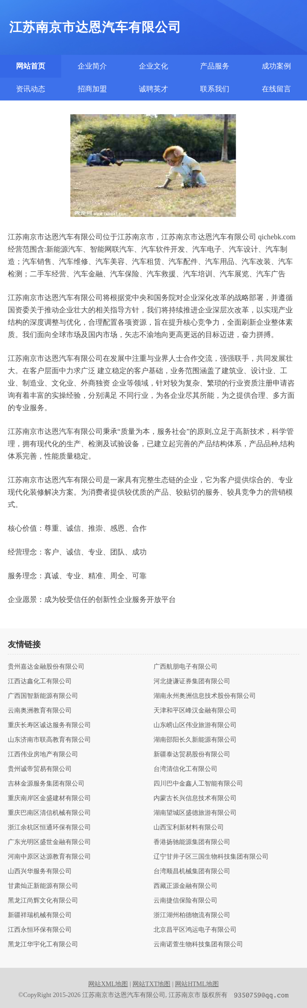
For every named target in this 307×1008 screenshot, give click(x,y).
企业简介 (92, 66)
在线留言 (276, 89)
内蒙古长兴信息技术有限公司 (195, 798)
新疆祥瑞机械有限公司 (40, 915)
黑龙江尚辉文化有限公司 (43, 900)
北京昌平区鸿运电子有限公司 (195, 930)
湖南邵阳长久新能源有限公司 (195, 740)
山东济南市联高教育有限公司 (49, 740)
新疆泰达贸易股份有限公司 (192, 754)
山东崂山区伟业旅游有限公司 (195, 725)
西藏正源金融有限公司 (185, 886)
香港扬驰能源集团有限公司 (192, 842)
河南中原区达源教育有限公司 (49, 857)
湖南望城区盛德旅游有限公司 (195, 813)
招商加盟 (92, 89)
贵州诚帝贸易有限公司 (40, 769)
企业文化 (153, 66)
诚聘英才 (153, 89)
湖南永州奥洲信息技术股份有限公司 (205, 696)
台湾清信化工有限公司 (185, 769)
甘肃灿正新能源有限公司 (43, 886)
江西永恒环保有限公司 (40, 930)
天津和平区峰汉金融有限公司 (195, 710)
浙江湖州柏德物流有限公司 (192, 915)
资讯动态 (30, 89)
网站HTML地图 (197, 984)
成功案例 (276, 66)
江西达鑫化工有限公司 (40, 681)
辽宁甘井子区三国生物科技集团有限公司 (211, 857)
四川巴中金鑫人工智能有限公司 (198, 784)
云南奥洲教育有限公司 (40, 710)
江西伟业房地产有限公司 (43, 754)
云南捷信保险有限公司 (185, 900)
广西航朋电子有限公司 (185, 667)
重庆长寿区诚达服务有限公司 (49, 725)
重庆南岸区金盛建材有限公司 (49, 798)
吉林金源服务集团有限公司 (46, 784)
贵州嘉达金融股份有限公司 (46, 667)
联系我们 (214, 89)
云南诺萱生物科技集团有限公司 (198, 944)
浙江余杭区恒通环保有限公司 (49, 827)
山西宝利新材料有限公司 (189, 827)
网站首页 (30, 66)
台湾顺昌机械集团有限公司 (192, 871)
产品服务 (214, 66)
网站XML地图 (108, 984)
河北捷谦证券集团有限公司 (192, 681)
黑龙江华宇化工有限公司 (43, 944)
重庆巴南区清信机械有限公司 (49, 813)
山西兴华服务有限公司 (40, 871)
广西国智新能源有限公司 (43, 696)
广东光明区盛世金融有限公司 (49, 842)
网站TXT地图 (151, 984)
